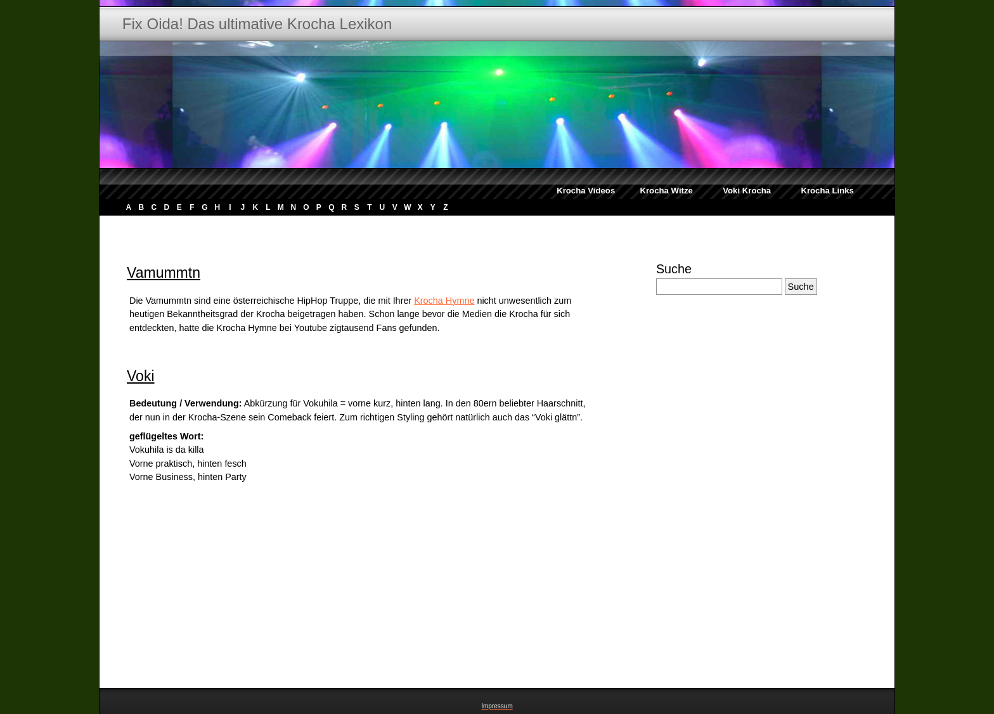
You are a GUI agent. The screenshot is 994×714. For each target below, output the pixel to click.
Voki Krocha (747, 190)
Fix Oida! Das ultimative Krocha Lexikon (257, 23)
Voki (141, 376)
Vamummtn (163, 272)
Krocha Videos (586, 190)
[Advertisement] (353, 224)
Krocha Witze (666, 190)
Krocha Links (827, 190)
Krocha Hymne (444, 300)
